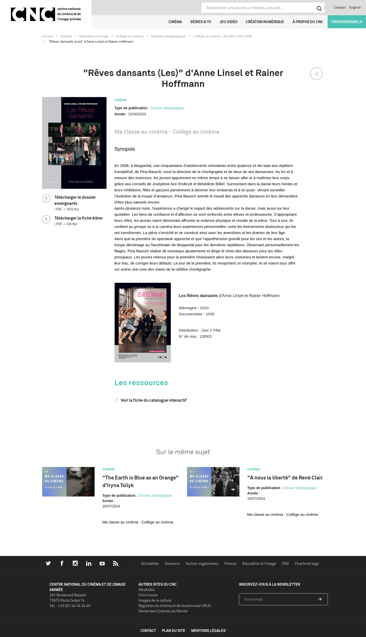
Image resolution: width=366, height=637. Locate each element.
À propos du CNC (308, 22)
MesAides (147, 589)
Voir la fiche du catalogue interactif (154, 400)
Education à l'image (259, 563)
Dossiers (172, 563)
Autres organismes (202, 563)
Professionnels (346, 22)
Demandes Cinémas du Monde (163, 611)
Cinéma (175, 22)
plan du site (173, 630)
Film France (148, 595)
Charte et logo (307, 563)
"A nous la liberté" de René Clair (285, 477)
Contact (340, 7)
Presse (230, 563)
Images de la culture (155, 600)
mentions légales (208, 630)
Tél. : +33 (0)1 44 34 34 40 (70, 605)
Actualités (150, 563)
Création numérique (265, 22)
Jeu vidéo (228, 22)
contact (148, 630)
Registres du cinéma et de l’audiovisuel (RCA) (175, 605)
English (355, 7)
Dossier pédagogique (167, 108)
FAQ (285, 563)
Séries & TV (200, 22)
